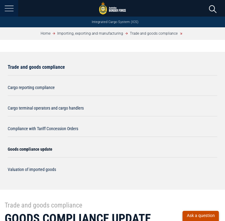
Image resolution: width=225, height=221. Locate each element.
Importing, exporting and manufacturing (90, 33)
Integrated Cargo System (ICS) (115, 22)
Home (45, 33)
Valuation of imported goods (32, 169)
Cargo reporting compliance (31, 87)
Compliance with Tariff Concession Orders (43, 128)
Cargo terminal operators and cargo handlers (46, 108)
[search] (213, 8)
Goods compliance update (30, 149)
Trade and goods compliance (154, 33)
